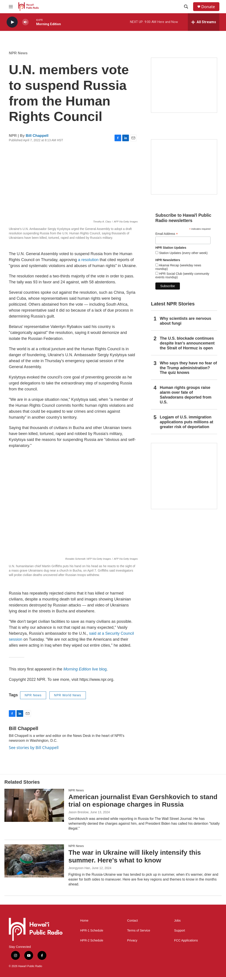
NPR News (18, 53)
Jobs (177, 920)
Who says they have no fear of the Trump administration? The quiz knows (188, 368)
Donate (208, 6)
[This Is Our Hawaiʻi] (184, 476)
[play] (12, 22)
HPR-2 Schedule (91, 940)
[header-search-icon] (186, 7)
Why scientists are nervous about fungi (185, 321)
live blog (85, 669)
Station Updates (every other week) (182, 253)
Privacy (132, 940)
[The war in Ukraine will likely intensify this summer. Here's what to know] (34, 860)
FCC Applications (186, 940)
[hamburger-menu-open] (11, 6)
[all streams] (203, 22)
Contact (132, 920)
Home (84, 920)
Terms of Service (138, 930)
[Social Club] (184, 166)
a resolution (88, 260)
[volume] (25, 22)
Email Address (166, 234)
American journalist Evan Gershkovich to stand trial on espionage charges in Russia (142, 800)
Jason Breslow (78, 812)
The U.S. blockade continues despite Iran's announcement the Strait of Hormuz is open (187, 343)
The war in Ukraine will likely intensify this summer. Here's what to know (134, 856)
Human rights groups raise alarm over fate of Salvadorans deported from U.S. (185, 394)
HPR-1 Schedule (91, 930)
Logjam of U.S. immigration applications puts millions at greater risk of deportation (186, 422)
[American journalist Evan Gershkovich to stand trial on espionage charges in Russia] (34, 805)
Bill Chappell (37, 136)
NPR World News (67, 695)
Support (179, 930)
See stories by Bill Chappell (33, 747)
